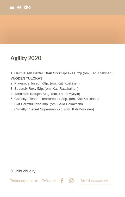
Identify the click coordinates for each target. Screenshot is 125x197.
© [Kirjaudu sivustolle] (12, 171)
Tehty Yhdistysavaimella (94, 180)
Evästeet (49, 181)
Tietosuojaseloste (24, 181)
